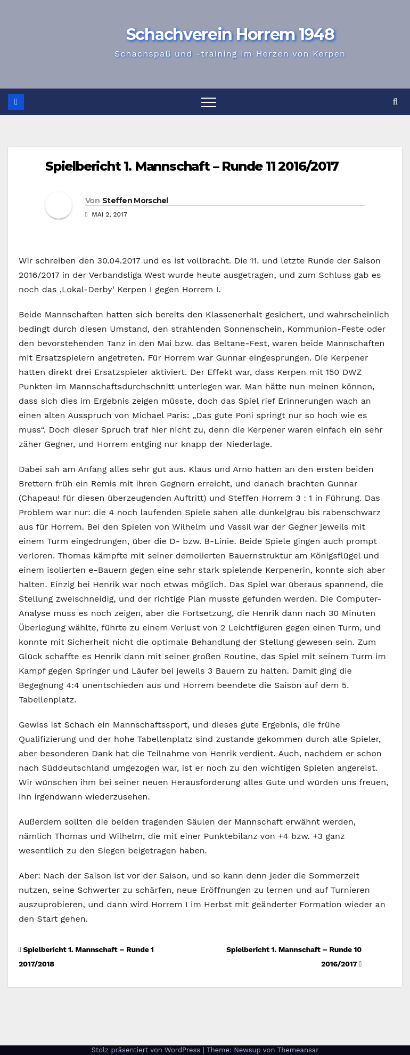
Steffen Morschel (135, 200)
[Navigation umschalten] (208, 102)
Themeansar (298, 1050)
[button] (395, 102)
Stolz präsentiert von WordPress (146, 1050)
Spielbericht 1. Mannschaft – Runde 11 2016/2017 (192, 166)
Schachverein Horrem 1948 (230, 34)
